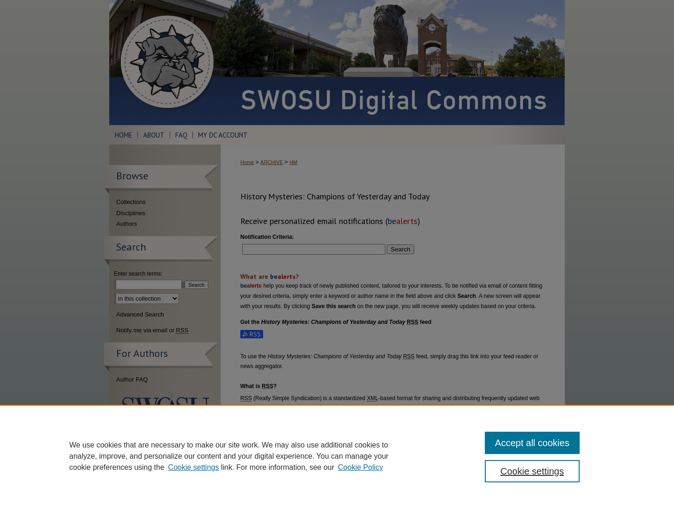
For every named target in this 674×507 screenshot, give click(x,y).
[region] (337, 456)
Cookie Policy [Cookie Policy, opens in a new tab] (360, 467)
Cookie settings (193, 467)
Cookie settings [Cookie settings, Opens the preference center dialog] (532, 471)
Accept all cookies (532, 443)
